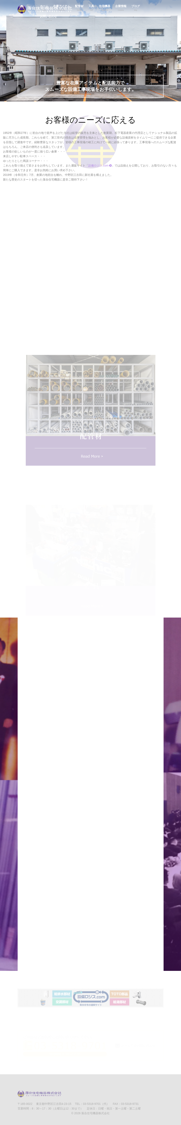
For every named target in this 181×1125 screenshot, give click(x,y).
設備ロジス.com (100, 165)
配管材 (79, 8)
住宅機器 (104, 8)
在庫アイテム (61, 8)
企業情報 (120, 8)
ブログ (135, 8)
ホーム (44, 8)
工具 (91, 8)
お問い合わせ (48, 19)
